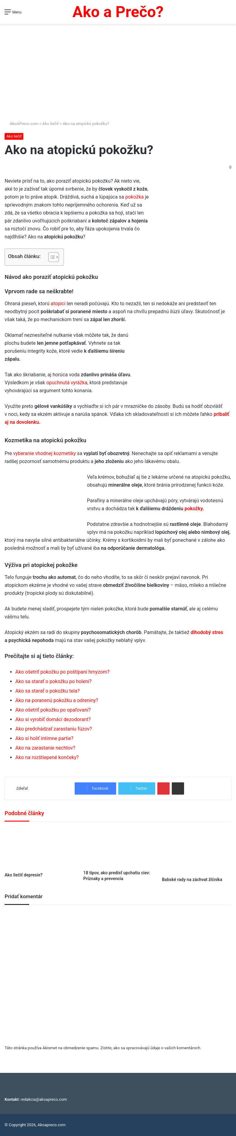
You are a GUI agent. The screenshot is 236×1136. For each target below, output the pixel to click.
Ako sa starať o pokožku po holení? (53, 681)
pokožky (193, 508)
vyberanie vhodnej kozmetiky (44, 453)
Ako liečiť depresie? (23, 874)
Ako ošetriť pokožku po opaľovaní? (53, 710)
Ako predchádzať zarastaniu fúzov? (53, 729)
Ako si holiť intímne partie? (44, 738)
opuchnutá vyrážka (67, 383)
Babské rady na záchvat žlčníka (192, 879)
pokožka (134, 197)
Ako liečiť (50, 123)
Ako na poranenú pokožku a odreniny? (56, 700)
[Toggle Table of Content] (50, 257)
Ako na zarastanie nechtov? (45, 748)
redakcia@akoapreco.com (44, 1099)
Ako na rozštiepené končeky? (47, 757)
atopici (58, 303)
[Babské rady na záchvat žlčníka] (196, 851)
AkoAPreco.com (21, 123)
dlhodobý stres (207, 632)
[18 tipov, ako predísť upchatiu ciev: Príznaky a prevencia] (118, 847)
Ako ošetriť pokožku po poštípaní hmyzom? (62, 672)
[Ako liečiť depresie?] (39, 848)
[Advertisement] (118, 70)
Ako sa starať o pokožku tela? (47, 691)
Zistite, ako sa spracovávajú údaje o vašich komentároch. (150, 1048)
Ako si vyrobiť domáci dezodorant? (53, 719)
